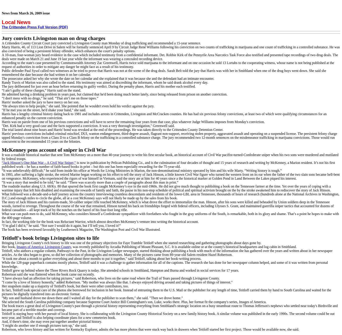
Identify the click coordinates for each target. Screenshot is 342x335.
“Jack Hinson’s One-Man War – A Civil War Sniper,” (39, 163)
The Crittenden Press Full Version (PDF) (35, 27)
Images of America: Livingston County (44, 247)
